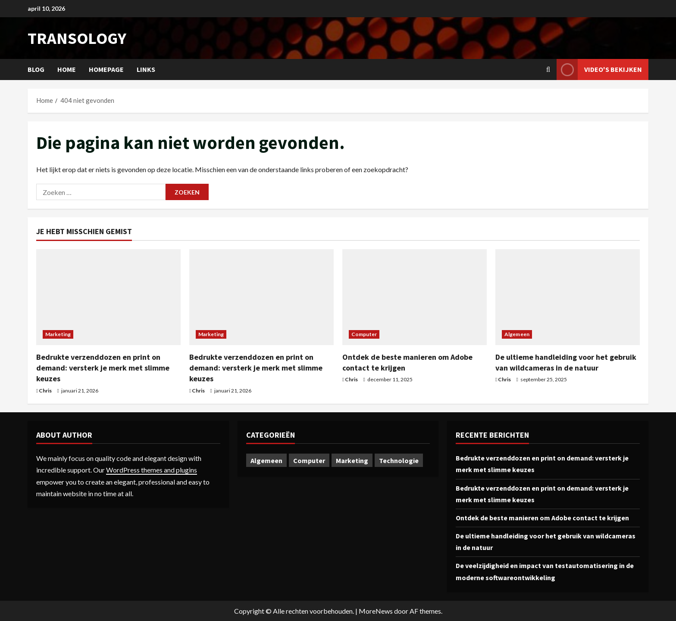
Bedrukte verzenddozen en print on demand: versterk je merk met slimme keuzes (102, 367)
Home (66, 69)
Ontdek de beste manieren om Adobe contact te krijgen (542, 517)
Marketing (58, 334)
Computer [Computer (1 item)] (309, 460)
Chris (45, 390)
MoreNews (376, 611)
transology (77, 38)
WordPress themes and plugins (151, 470)
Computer (364, 334)
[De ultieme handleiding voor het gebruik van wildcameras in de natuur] (567, 297)
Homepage (106, 69)
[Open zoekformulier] (548, 69)
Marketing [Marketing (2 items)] (352, 460)
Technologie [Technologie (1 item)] (399, 460)
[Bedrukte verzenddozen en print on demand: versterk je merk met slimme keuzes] (108, 297)
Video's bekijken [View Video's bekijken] (599, 69)
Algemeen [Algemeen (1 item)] (266, 460)
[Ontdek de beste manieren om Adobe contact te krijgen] (414, 297)
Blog (36, 69)
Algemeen (516, 334)
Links (146, 69)
